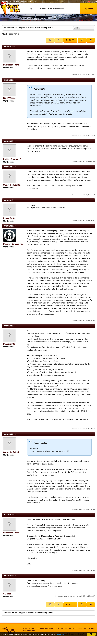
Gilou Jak (7, 593)
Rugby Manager (29, 628)
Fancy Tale (27, 630)
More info (60, 635)
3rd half (31, 27)
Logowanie (88, 8)
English (22, 27)
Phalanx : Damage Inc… (13, 244)
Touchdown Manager (44, 628)
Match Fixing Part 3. (45, 27)
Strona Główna (10, 27)
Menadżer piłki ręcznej (77, 628)
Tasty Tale (90, 628)
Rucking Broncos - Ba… (13, 159)
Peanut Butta (9, 218)
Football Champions (60, 628)
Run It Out (35, 630)
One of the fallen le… (12, 185)
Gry (30, 8)
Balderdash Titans (11, 64)
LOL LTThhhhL (9, 98)
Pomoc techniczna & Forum (52, 8)
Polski (91, 1)
